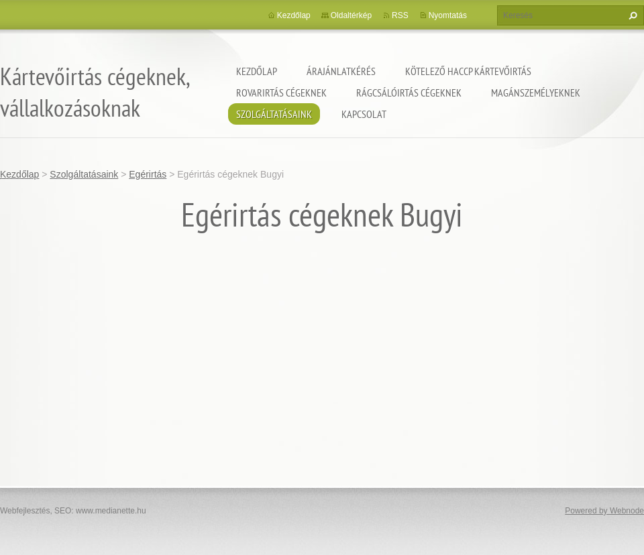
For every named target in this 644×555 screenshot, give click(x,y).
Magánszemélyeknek (535, 92)
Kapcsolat (363, 114)
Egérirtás (147, 174)
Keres (631, 15)
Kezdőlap (256, 71)
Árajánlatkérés (341, 71)
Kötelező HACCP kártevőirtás (468, 71)
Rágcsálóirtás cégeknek (409, 92)
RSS (400, 15)
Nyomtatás (448, 15)
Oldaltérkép (351, 15)
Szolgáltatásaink (274, 114)
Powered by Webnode (604, 510)
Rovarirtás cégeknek (281, 92)
